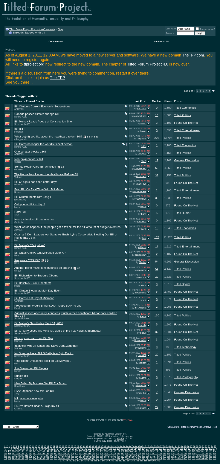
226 (177, 453)
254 (80, 456)
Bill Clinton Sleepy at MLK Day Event (37, 290)
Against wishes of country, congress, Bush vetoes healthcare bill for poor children (65, 313)
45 (125, 446)
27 (156, 407)
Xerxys (143, 131)
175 (177, 451)
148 (64, 451)
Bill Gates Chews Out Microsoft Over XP (40, 252)
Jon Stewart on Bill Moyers (31, 368)
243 (35, 456)
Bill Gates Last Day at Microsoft (34, 298)
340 (70, 460)
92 (52, 449)
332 (194, 458)
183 (210, 451)
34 (93, 446)
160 (114, 451)
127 (190, 449)
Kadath (17, 371)
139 (26, 451)
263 (118, 456)
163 (127, 451)
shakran (142, 363)
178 (189, 451)
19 (156, 160)
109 (114, 449)
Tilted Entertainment (187, 130)
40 (110, 446)
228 (185, 453)
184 (214, 451)
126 (185, 449)
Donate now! (56, 41)
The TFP (57, 78)
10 (21, 446)
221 (156, 453)
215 (131, 453)
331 (189, 458)
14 (33, 446)
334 (202, 458)
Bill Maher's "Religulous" (29, 245)
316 (127, 458)
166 (139, 451)
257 (93, 456)
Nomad (17, 192)
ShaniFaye (141, 184)
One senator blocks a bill (30, 151)
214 (127, 453)
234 (210, 453)
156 (97, 451)
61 (173, 446)
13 (30, 446)
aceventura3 (140, 116)
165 (135, 451)
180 (198, 451)
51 (143, 446)
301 (64, 458)
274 (164, 456)
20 (156, 354)
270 (148, 456)
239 (18, 456)
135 (9, 451)
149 (68, 451)
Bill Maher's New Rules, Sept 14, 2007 (38, 323)
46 (128, 446)
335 (206, 458)
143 (43, 451)
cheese (17, 162)
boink (143, 229)
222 (160, 453)
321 (148, 458)
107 (106, 449)
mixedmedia (140, 293)
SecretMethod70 (22, 124)
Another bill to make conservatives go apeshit (43, 267)
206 (93, 453)
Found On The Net (186, 122)
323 (156, 458)
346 (95, 460)
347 (99, 460)
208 (156, 137)
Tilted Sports (182, 284)
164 (131, 451)
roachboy (142, 270)
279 (185, 456)
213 (122, 453)
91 (49, 449)
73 (209, 446)
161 (118, 451)
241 (26, 456)
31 (83, 446)
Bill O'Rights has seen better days (35, 181)
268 (139, 456)
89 (43, 449)
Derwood (142, 154)
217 (139, 453)
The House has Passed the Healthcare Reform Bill (46, 174)
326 (168, 458)
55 (155, 446)
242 (30, 456)
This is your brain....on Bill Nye (33, 338)
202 (76, 453)
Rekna (143, 316)
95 (61, 449)
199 (64, 453)
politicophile (140, 385)
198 (60, 453)
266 (131, 456)
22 (156, 276)
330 (185, 458)
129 (198, 449)
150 (72, 451)
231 (198, 453)
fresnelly (142, 325)
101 (81, 449)
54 (156, 261)
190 (26, 453)
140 (30, 451)
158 (106, 451)
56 (158, 446)
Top (215, 427)
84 (28, 449)
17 (156, 246)
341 (74, 460)
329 (181, 458)
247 (51, 456)
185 (5, 453)
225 (173, 453)
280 (189, 456)
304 (76, 458)
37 (102, 446)
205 (89, 453)
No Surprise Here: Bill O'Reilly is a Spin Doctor (43, 353)
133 (215, 449)
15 (156, 115)
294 (35, 458)
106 (102, 449)
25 (66, 446)
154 (89, 451)
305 (80, 458)
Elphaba (142, 408)
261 (110, 456)
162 (122, 451)
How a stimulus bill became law (34, 219)
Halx (16, 263)
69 (197, 446)
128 (194, 449)
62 (156, 167)
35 (156, 198)
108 (110, 449)
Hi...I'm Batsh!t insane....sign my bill (37, 406)
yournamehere (139, 191)
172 (164, 451)
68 (194, 446)
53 (149, 446)
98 (70, 449)
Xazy (16, 393)
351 (116, 460)
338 (62, 460)
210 (110, 453)
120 (160, 449)
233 (206, 453)
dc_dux (17, 271)
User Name (171, 28)
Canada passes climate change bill (36, 114)
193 (39, 453)
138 (22, 451)
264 (122, 456)
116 (144, 449)
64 (182, 446)
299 (56, 458)
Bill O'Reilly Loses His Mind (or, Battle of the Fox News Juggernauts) (57, 330)
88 (40, 449)
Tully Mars (141, 138)
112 (127, 449)
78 (10, 449)
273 (160, 456)
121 (165, 449)
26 (69, 446)
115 (139, 449)
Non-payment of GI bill (28, 159)
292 (26, 458)
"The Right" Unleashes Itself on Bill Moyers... (42, 360)
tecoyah (18, 341)
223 (164, 453)
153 (85, 451)
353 (125, 460)
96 (64, 449)
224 (168, 453)
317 (131, 458)
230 (194, 453)
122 (169, 449)
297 (47, 458)
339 (66, 460)
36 (99, 446)
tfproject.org (34, 64)
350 (112, 460)
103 (89, 449)
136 (14, 451)
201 (72, 453)
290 (18, 458)
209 (106, 453)
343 (83, 460)
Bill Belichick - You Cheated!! (32, 283)
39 (107, 446)
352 (120, 460)
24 (63, 446)
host (16, 240)
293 (30, 458)
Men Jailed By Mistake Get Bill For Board (40, 383)
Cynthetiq (18, 222)
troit (144, 300)
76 (4, 449)
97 (67, 449)
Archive (207, 427)
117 (148, 449)
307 (89, 458)
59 (167, 446)
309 (97, 458)
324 (160, 458)
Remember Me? (205, 29)
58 (164, 446)
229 (189, 453)
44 (122, 446)
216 (135, 453)
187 (14, 453)
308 (93, 458)
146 (56, 451)
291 (22, 458)
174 (173, 451)
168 (148, 451)
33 (156, 175)
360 (154, 460)
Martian (142, 262)
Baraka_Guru (20, 117)
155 (93, 451)
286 (214, 456)
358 (145, 460)
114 (135, 449)
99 (73, 449)
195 (47, 453)
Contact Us (173, 427)
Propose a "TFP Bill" (27, 260)
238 (14, 456)
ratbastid (18, 169)
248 (56, 456)
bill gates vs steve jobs (28, 398)
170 (156, 451)
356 (137, 460)
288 (9, 458)
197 (56, 453)
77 (7, 449)
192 (35, 453)
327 (173, 458)
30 (80, 446)
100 (77, 449)
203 (80, 453)
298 (51, 458)
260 (106, 456)
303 (72, 458)
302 (68, 458)
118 (152, 449)
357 (141, 460)
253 (76, 456)
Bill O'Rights (140, 308)
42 (116, 446)
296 (43, 458)
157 (102, 451)
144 (47, 451)
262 (114, 456)
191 (30, 453)
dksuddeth (141, 176)
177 (185, 451)
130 (156, 315)
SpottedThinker (21, 318)
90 (46, 449)
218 (143, 453)
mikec (17, 286)
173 (156, 237)
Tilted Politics (182, 115)
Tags (60, 29)
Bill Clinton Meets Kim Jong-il (33, 196)
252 (72, 456)
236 (5, 456)
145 (51, 451)
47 (131, 446)
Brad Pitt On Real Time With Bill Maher (39, 189)
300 (60, 458)
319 (139, 458)
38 (104, 446)
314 (118, 458)
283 (202, 456)
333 (198, 458)
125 (181, 449)
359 (150, 460)
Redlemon (19, 184)
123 (173, 449)
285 (210, 456)
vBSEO (120, 438)
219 (148, 453)
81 (19, 449)
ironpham (18, 132)
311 (106, 458)
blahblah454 (140, 255)
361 (158, 460)
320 (143, 458)
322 (152, 458)
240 (22, 456)
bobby (17, 207)
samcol (142, 370)
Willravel (18, 177)
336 (210, 458)
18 (156, 228)
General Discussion (186, 160)
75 (215, 446)
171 (160, 451)
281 (194, 456)
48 (134, 446)
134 (5, 451)
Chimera (18, 409)
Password (170, 33)
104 (93, 449)
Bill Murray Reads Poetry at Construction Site (43, 121)
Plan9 (143, 161)
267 (135, 456)
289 (14, 458)
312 (110, 458)
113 (131, 449)
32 (156, 332)
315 (122, 458)
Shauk (143, 333)
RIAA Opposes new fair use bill (34, 390)
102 (85, 449)
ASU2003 (19, 109)
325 (164, 458)
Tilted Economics (185, 107)
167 (143, 451)
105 (98, 449)
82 (22, 449)
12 (27, 446)
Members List (161, 41)
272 (156, 456)
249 (60, 456)
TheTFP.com (193, 55)
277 (177, 456)
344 (87, 460)
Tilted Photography (186, 377)
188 (18, 453)
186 (9, 453)
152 (80, 451)
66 (188, 446)
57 (161, 446)
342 (79, 460)
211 (114, 453)
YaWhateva (140, 199)
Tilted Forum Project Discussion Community (32, 29)
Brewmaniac (140, 340)
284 (206, 456)
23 (60, 446)
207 (97, 453)
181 (202, 451)
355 (133, 460)
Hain (16, 255)
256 (89, 456)
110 (119, 449)
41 (113, 446)
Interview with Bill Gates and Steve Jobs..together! (46, 345)
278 (181, 456)
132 (210, 449)
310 (102, 458)
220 (152, 453)
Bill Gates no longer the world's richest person (43, 144)
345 (91, 460)
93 (55, 449)
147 (60, 451)
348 (103, 460)
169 (152, 451)
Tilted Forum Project (191, 427)
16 (39, 446)
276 (173, 456)
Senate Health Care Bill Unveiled (35, 166)
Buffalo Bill (21, 375)
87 (37, 449)
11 (24, 446)
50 (140, 446)
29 (77, 446)
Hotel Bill (20, 212)
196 (51, 453)
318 (135, 458)
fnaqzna (18, 378)
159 (110, 451)
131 (206, 449)
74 (212, 446)
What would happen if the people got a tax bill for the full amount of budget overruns (67, 227)
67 (191, 446)
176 (181, 451)
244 (39, 456)
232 (202, 453)
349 (108, 460)
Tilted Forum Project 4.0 (147, 64)
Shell (16, 215)
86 (34, 449)
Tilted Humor (182, 213)
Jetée (143, 146)
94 (58, 449)
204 (85, 453)
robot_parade (20, 139)
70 (200, 446)
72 (206, 446)
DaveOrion (19, 386)
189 (22, 453)
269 (143, 456)
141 (35, 451)
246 (47, 456)
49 (137, 446)
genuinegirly (20, 199)
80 (16, 449)
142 (39, 451)
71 (203, 446)
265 (127, 456)
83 (25, 449)
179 (194, 451)
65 (185, 446)
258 (97, 456)
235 (214, 453)
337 (214, 458)
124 (177, 449)
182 (206, 451)
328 (177, 458)
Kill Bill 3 (19, 129)
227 (181, 453)
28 (74, 446)
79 (13, 449)
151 (76, 451)
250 (64, 456)
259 (102, 456)
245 (43, 456)
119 (156, 449)
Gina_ (143, 123)
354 (129, 460)
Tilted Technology (185, 347)
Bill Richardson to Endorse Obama (36, 275)
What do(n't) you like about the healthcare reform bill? (48, 136)
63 (179, 446)
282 (198, 456)
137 (18, 451)
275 (168, 456)
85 (31, 449)
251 (68, 456)
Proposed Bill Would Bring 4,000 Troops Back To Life (47, 305)
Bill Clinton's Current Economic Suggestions (42, 106)
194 (43, 453)
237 (9, 456)
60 (170, 446)
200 (68, 453)
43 (119, 446)
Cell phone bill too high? (29, 204)
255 (85, 456)
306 (85, 458)
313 (114, 458)
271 (152, 456)
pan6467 (142, 355)
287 (5, 458)
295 (39, 458)
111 (123, 449)
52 (146, 446)
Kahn (143, 214)
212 (118, 453)
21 (54, 446)
